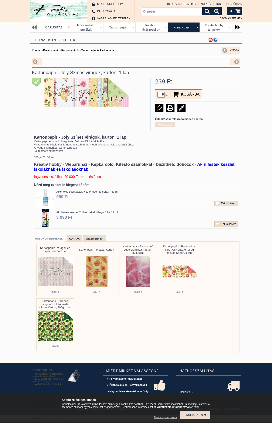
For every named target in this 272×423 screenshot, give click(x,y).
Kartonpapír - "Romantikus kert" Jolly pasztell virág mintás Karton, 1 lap (179, 249)
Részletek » (186, 392)
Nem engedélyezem (165, 417)
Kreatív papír (181, 27)
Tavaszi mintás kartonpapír (97, 50)
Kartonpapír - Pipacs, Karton (96, 249)
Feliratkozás (165, 124)
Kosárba (190, 94)
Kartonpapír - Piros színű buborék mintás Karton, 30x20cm (138, 249)
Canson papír (118, 27)
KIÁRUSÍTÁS (53, 27)
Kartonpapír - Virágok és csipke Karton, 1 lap (55, 249)
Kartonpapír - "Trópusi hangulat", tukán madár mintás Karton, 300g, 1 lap (55, 304)
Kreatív (36, 50)
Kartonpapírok (70, 50)
